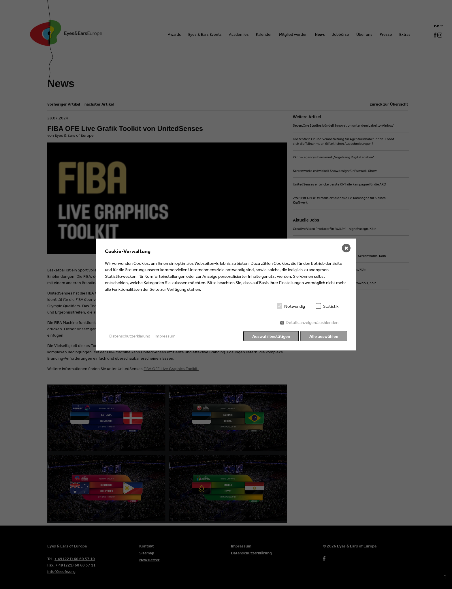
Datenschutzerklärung (129, 336)
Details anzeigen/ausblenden (312, 323)
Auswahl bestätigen (270, 336)
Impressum (165, 336)
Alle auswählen (323, 336)
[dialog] (226, 294)
